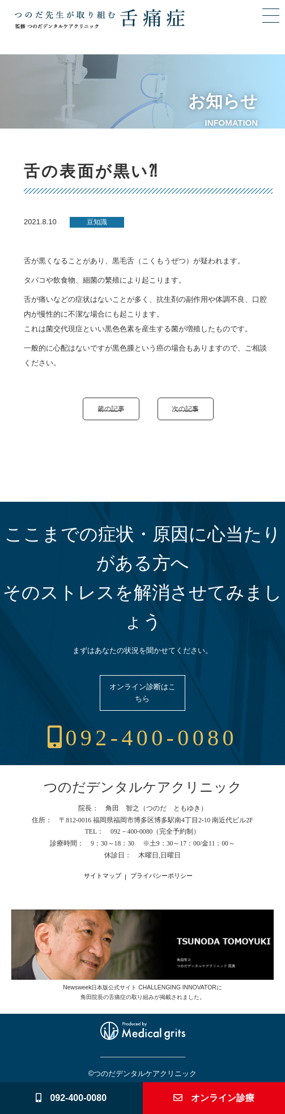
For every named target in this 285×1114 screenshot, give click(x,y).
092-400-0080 (142, 737)
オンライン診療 (213, 1098)
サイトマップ (102, 876)
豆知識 (97, 222)
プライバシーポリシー (161, 876)
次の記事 (185, 408)
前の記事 (111, 408)
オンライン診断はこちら (142, 692)
